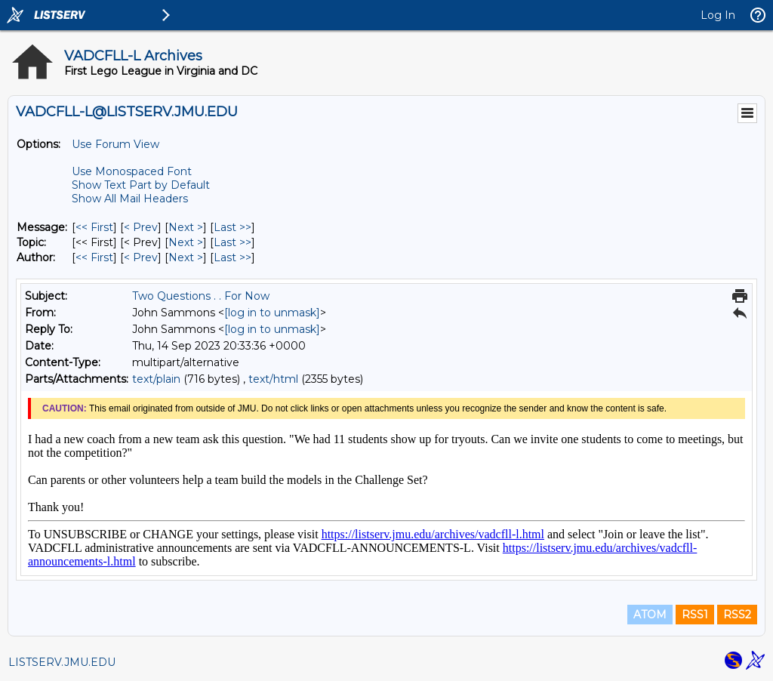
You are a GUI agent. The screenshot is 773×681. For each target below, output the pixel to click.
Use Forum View (115, 144)
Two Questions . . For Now (200, 296)
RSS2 (737, 614)
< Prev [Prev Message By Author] (141, 257)
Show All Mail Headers (130, 198)
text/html (273, 379)
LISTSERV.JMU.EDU (61, 662)
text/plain (156, 379)
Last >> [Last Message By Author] (232, 257)
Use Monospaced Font (132, 171)
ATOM (650, 614)
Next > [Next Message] (185, 227)
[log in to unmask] (272, 312)
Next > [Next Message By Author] (185, 257)
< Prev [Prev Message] (141, 227)
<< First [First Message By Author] (94, 257)
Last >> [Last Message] (232, 227)
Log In (718, 15)
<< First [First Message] (94, 227)
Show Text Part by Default (141, 185)
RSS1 (695, 614)
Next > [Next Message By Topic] (185, 242)
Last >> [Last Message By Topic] (232, 242)
